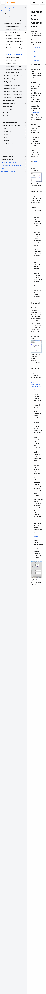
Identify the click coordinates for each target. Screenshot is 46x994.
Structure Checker (7, 156)
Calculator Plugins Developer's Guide (13, 76)
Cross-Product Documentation (11, 165)
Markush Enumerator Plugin (13, 66)
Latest (34, 2)
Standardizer (6, 153)
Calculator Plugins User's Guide (12, 23)
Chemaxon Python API (8, 103)
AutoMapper (6, 14)
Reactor (4, 147)
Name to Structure (7, 144)
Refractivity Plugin (11, 60)
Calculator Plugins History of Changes (13, 94)
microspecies (35, 112)
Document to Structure (9, 110)
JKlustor (4, 128)
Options (36, 60)
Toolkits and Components (9, 11)
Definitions (37, 52)
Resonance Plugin (11, 63)
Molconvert (5, 140)
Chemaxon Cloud (7, 106)
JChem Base (6, 113)
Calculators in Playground (11, 79)
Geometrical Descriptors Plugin (14, 41)
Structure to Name (7, 159)
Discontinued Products (8, 172)
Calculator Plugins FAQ (10, 88)
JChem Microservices (8, 119)
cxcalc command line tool (13, 72)
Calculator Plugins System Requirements (13, 97)
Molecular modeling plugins (13, 29)
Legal (2, 169)
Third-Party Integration (8, 162)
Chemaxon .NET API (8, 100)
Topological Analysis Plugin (13, 38)
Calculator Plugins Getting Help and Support (13, 91)
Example (36, 56)
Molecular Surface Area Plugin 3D (14, 48)
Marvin (4, 137)
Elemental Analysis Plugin (13, 35)
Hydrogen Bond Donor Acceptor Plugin (14, 54)
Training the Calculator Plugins (14, 69)
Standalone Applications (8, 8)
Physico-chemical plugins (13, 26)
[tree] (13, 89)
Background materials (10, 82)
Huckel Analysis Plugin (12, 57)
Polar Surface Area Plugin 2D (14, 45)
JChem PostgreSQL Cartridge (11, 125)
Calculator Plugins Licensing (12, 85)
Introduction (38, 48)
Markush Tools (6, 131)
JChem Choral (6, 116)
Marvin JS (5, 134)
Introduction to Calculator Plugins (13, 20)
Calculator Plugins (7, 17)
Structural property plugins (11, 32)
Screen (4, 150)
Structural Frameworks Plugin (14, 51)
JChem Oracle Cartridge (9, 122)
